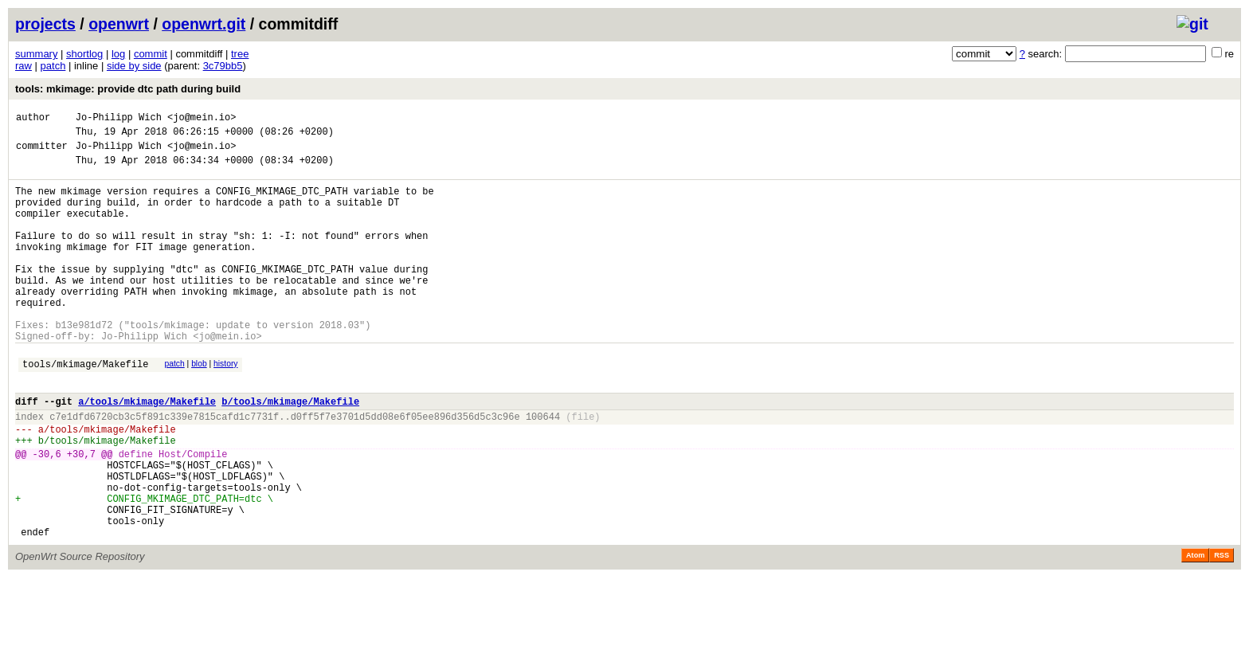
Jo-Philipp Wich (119, 119)
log (118, 54)
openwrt (118, 24)
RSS (1221, 632)
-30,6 (47, 513)
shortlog (84, 54)
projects (45, 24)
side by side (134, 66)
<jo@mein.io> (201, 119)
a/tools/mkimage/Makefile (147, 451)
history (225, 406)
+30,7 (81, 513)
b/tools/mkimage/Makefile (290, 451)
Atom (1195, 632)
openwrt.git (203, 24)
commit (150, 54)
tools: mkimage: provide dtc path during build (128, 89)
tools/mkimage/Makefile (85, 409)
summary (36, 54)
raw (23, 66)
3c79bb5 (223, 66)
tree (240, 54)
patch (53, 66)
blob (199, 406)
